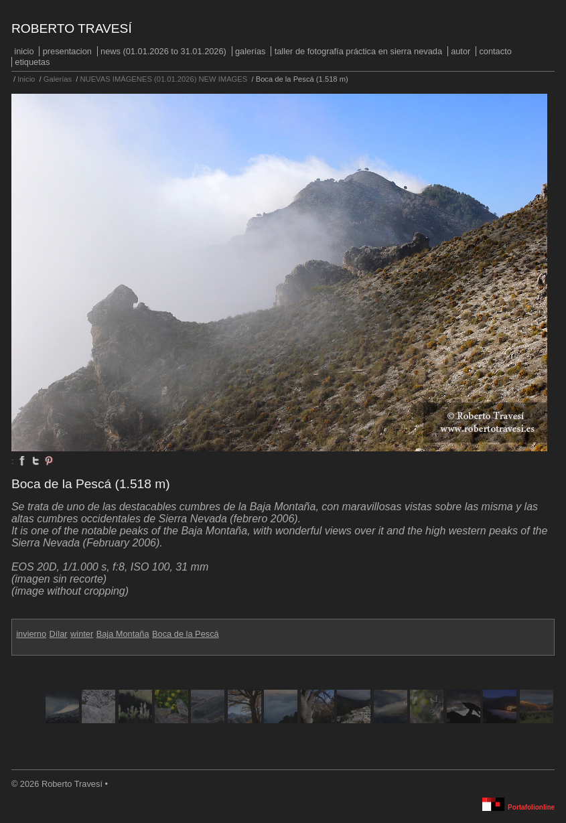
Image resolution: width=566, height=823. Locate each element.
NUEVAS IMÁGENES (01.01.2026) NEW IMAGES (164, 79)
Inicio (23, 51)
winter (81, 634)
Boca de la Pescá (185, 634)
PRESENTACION (67, 51)
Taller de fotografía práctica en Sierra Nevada (358, 51)
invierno (31, 634)
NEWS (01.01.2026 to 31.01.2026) (163, 51)
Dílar (59, 634)
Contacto (495, 51)
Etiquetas (32, 62)
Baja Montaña (122, 634)
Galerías (250, 51)
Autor (460, 51)
